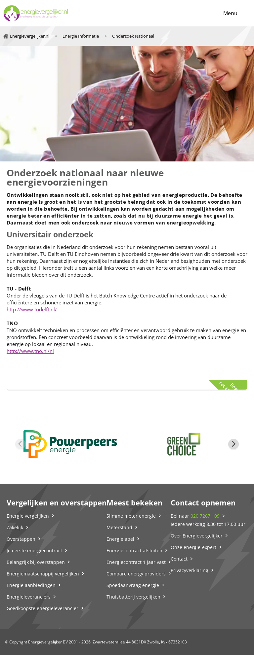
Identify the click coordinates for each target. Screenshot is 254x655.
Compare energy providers (136, 573)
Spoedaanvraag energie (132, 585)
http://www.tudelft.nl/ (32, 309)
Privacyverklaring (189, 570)
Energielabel (120, 539)
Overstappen (21, 539)
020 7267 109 (205, 516)
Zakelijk (15, 527)
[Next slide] (233, 444)
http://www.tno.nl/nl (30, 351)
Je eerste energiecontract (34, 550)
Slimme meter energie (131, 516)
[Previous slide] (20, 444)
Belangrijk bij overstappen (36, 562)
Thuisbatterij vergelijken (133, 597)
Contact (179, 559)
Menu (230, 13)
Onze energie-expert (193, 547)
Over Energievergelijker (197, 536)
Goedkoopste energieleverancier (42, 608)
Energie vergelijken (28, 516)
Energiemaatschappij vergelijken (43, 573)
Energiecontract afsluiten (134, 550)
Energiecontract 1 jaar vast (136, 562)
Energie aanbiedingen (31, 585)
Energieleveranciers (29, 597)
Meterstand (119, 527)
